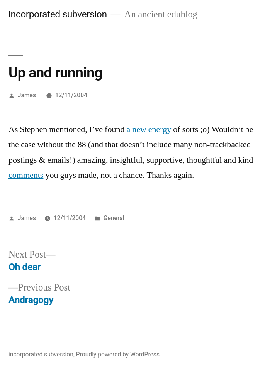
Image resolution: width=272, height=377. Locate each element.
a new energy (148, 129)
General (114, 218)
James (27, 95)
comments (25, 175)
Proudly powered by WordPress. (118, 354)
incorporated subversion (57, 14)
